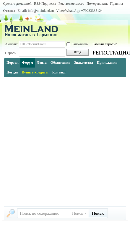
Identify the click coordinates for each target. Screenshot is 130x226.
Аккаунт (11, 44)
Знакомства (83, 62)
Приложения (107, 62)
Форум (27, 62)
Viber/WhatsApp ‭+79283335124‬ (79, 11)
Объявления (60, 62)
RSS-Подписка (45, 3)
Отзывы (9, 11)
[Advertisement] (64, 141)
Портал (12, 62)
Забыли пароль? (105, 44)
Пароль (10, 53)
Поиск (77, 213)
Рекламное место (71, 3)
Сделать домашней (17, 3)
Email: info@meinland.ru (35, 11)
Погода (12, 72)
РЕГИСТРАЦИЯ (111, 53)
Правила (116, 3)
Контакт (59, 72)
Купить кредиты (35, 72)
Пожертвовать (97, 3)
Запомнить (77, 44)
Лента (42, 62)
